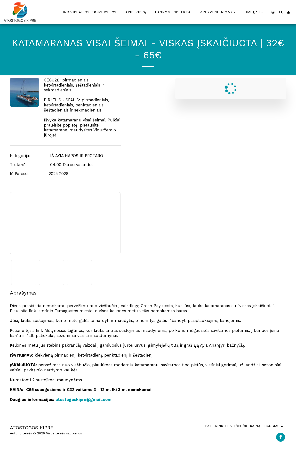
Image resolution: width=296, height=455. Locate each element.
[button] (280, 12)
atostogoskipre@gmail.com (84, 399)
